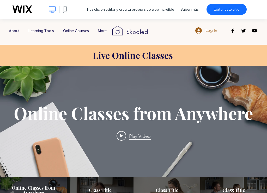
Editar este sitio (227, 9)
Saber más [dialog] (189, 9)
